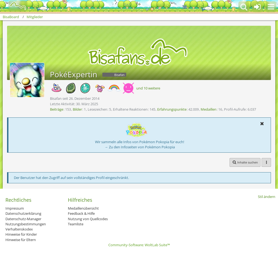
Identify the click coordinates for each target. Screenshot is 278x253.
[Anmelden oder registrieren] (257, 6)
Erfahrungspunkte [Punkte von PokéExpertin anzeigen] (172, 109)
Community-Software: (139, 244)
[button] (271, 6)
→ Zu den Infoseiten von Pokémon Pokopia (140, 147)
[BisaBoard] (14, 6)
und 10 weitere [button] (148, 88)
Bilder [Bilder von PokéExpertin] (77, 109)
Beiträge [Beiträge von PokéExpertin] (56, 109)
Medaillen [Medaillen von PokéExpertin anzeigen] (208, 109)
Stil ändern (266, 196)
